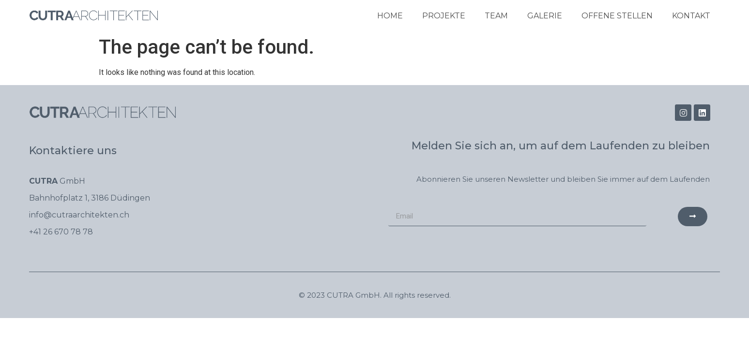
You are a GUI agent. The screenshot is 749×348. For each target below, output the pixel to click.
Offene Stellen (617, 15)
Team (496, 15)
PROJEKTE (443, 15)
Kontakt (691, 15)
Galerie (544, 15)
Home (390, 15)
